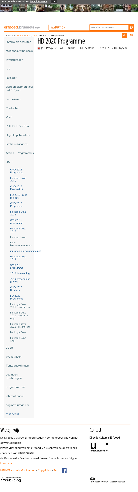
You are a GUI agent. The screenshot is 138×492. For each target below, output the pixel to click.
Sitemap (30, 470)
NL (124, 35)
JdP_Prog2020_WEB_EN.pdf (56, 48)
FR (131, 35)
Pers (56, 470)
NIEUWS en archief (11, 470)
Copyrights (44, 470)
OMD (35, 35)
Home (20, 35)
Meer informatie (38, 1)
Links (28, 35)
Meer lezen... (7, 463)
